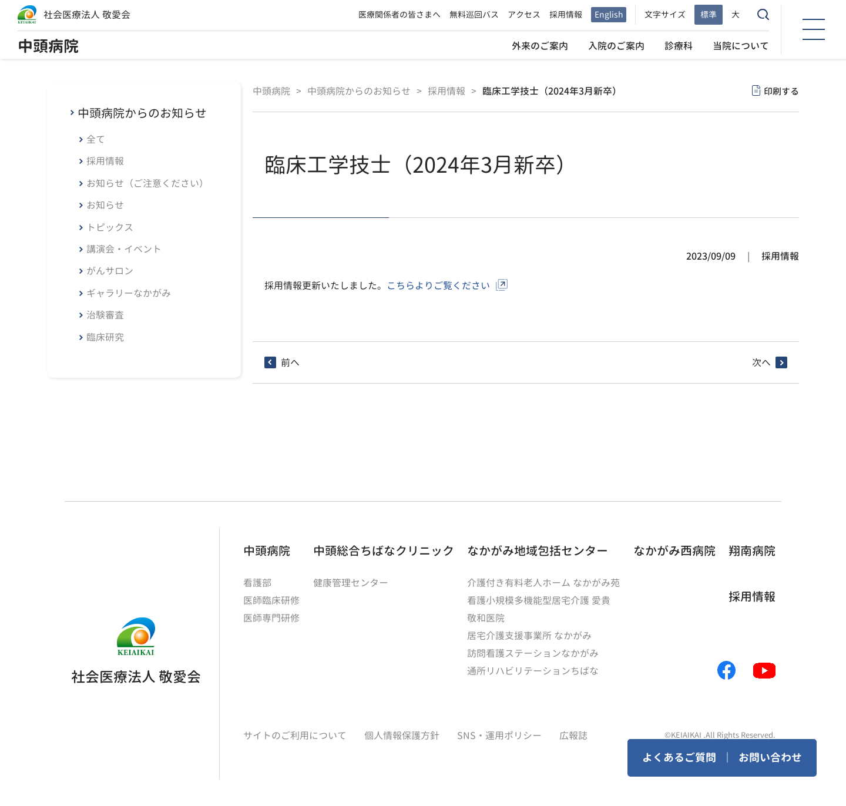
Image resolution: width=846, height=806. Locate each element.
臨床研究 (105, 337)
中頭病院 (48, 45)
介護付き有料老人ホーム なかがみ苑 (543, 582)
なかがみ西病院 (674, 550)
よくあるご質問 (679, 757)
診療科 (678, 45)
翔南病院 (752, 550)
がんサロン (109, 270)
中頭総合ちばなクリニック (383, 550)
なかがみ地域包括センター (537, 550)
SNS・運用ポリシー (499, 735)
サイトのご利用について (295, 735)
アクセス (524, 14)
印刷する (781, 91)
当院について (741, 45)
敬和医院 (486, 618)
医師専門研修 (271, 618)
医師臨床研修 (271, 600)
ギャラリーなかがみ (128, 293)
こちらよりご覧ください (438, 285)
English (609, 14)
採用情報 (565, 14)
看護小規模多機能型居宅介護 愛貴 (538, 600)
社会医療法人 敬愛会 (86, 14)
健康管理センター (350, 582)
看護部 (257, 582)
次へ (761, 362)
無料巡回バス (474, 14)
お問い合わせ (770, 757)
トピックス (109, 227)
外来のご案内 (540, 45)
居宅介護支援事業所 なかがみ (529, 635)
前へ (290, 362)
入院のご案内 (616, 45)
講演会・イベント (124, 249)
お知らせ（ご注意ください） (147, 183)
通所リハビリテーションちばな (533, 670)
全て (95, 139)
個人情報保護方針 (401, 735)
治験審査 (105, 314)
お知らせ (105, 205)
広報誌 (573, 735)
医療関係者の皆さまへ (399, 14)
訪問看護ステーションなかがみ (533, 653)
